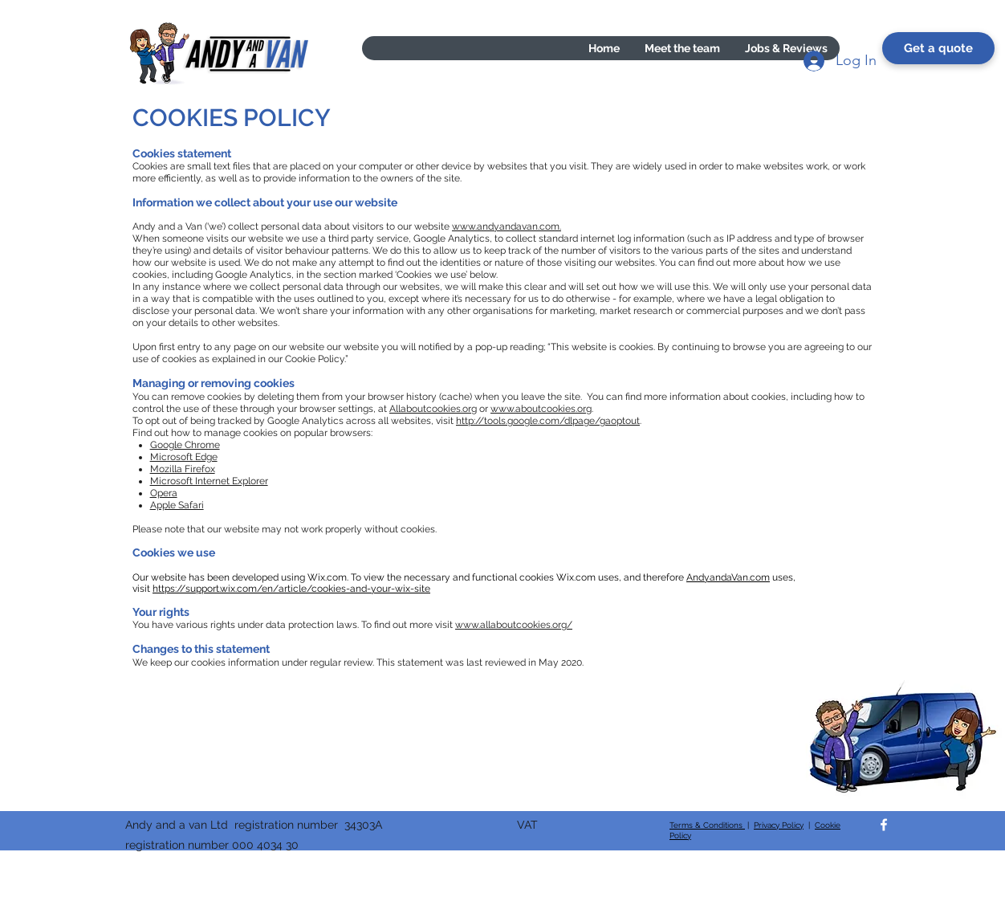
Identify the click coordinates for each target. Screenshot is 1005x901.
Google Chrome (185, 444)
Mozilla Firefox (182, 469)
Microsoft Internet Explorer (209, 481)
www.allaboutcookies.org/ (513, 624)
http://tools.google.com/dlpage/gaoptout (548, 420)
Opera (163, 493)
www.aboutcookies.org (541, 408)
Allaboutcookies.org (433, 408)
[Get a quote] (938, 48)
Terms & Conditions (707, 825)
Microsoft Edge (184, 457)
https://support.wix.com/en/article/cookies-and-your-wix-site (291, 588)
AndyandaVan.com (728, 577)
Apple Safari (177, 505)
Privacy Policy (779, 825)
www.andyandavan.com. (506, 226)
